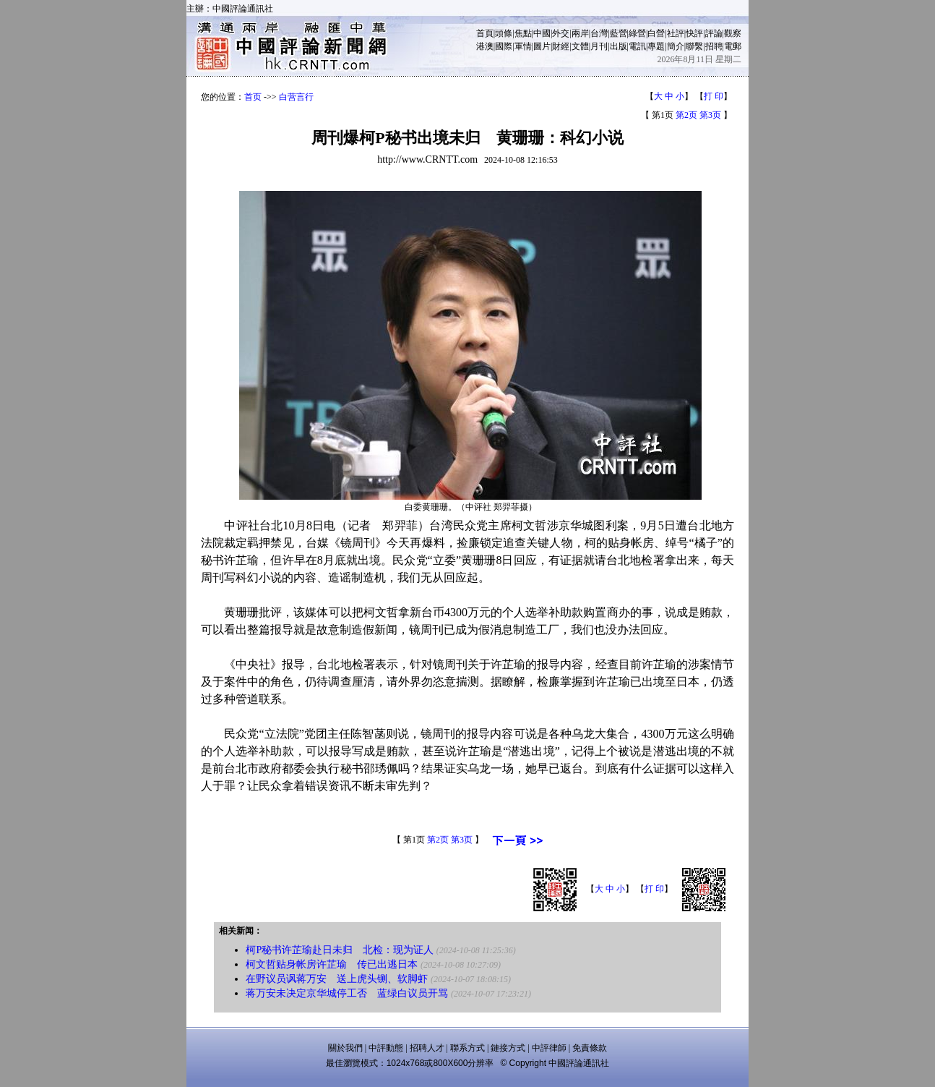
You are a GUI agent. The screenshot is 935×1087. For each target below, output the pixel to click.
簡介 (675, 46)
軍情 (523, 46)
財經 (560, 46)
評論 (714, 33)
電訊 (637, 46)
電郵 (732, 46)
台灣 (599, 33)
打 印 (713, 96)
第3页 (710, 115)
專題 (656, 46)
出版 (618, 46)
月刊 (599, 46)
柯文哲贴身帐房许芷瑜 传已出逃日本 (332, 964)
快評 (694, 33)
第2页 (686, 115)
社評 (675, 33)
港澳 (485, 46)
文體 (580, 46)
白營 (656, 33)
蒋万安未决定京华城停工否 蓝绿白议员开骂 (347, 993)
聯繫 (694, 46)
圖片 (542, 46)
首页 (253, 97)
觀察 (732, 33)
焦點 (523, 33)
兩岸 (580, 33)
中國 (542, 33)
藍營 (618, 33)
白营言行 (296, 97)
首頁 (485, 33)
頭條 (503, 33)
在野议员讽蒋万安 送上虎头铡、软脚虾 (337, 978)
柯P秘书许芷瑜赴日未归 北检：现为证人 (340, 950)
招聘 (714, 46)
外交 (560, 33)
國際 (503, 46)
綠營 (637, 33)
